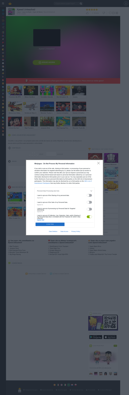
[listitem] (64, 191)
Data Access (64, 231)
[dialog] (64, 197)
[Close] (99, 164)
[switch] (89, 195)
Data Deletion (53, 231)
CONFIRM (50, 224)
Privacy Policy (75, 231)
